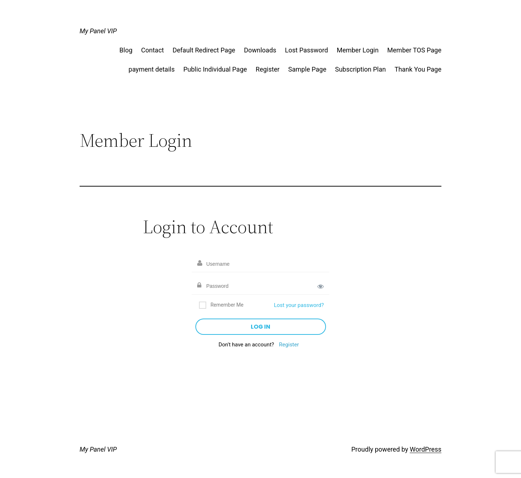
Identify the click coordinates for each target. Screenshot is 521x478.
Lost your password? (299, 305)
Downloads (260, 50)
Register (268, 69)
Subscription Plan (360, 69)
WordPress (425, 449)
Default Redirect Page (204, 50)
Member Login (358, 50)
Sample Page (307, 69)
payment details (151, 69)
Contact (152, 50)
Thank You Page (417, 69)
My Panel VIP (98, 31)
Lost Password (306, 50)
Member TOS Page (414, 50)
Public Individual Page (215, 69)
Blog (125, 50)
